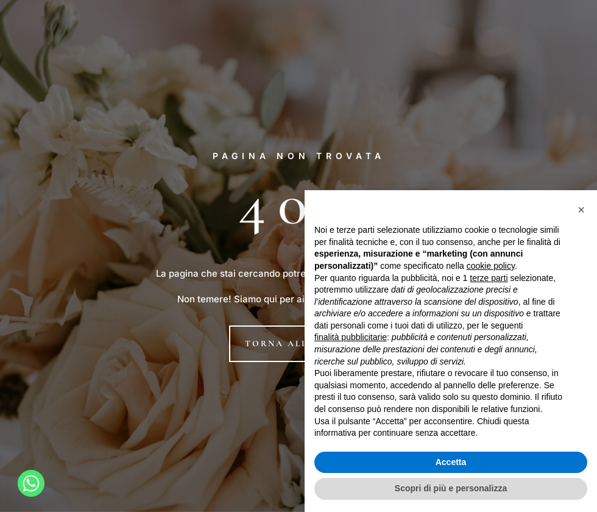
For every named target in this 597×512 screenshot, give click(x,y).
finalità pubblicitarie (350, 337)
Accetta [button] (451, 462)
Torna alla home (298, 343)
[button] (581, 209)
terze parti (488, 278)
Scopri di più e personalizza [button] (451, 488)
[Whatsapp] (31, 483)
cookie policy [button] (491, 266)
